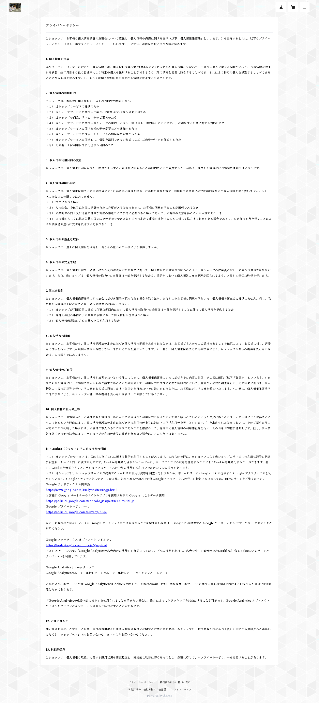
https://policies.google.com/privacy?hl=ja (76, 512)
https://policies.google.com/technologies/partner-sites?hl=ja (90, 501)
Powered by (159, 695)
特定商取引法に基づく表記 (175, 682)
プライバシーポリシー (141, 682)
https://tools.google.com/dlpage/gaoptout (76, 545)
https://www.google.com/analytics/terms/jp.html (81, 490)
